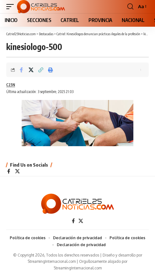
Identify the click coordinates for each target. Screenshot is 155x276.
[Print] (50, 70)
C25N (10, 84)
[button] (11, 6)
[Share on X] (31, 70)
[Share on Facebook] (21, 70)
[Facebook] (8, 171)
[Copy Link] (40, 70)
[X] (17, 171)
